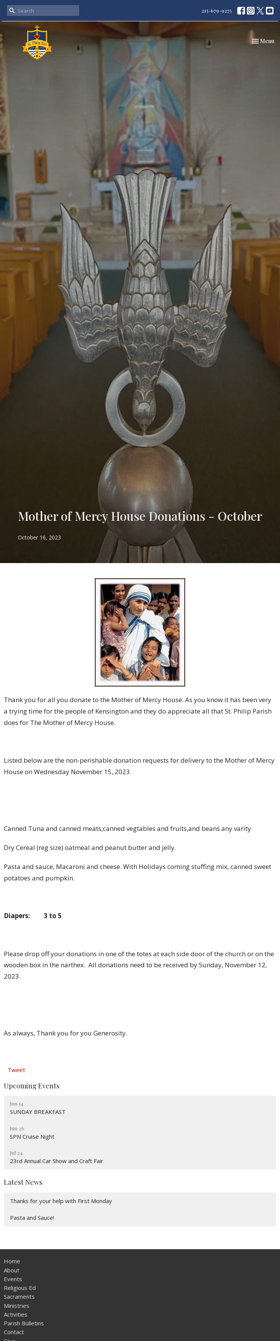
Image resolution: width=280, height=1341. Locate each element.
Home (12, 1261)
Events (13, 1279)
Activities (15, 1314)
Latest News (23, 1182)
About (11, 1270)
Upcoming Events (31, 1085)
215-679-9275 (217, 10)
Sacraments (19, 1296)
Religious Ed (20, 1287)
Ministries (16, 1305)
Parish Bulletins (24, 1323)
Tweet (16, 1070)
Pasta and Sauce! (32, 1217)
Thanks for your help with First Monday (61, 1201)
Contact (14, 1332)
